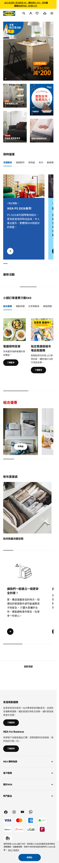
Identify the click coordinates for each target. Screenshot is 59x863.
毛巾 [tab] (41, 162)
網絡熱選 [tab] (47, 306)
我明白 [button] (29, 857)
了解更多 (11, 362)
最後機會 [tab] (51, 162)
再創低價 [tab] (20, 306)
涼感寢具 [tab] (7, 162)
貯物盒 (20, 446)
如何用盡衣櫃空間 (13, 538)
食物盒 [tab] (31, 162)
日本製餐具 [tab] (33, 306)
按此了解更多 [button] (13, 850)
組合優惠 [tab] (7, 306)
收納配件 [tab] (20, 162)
